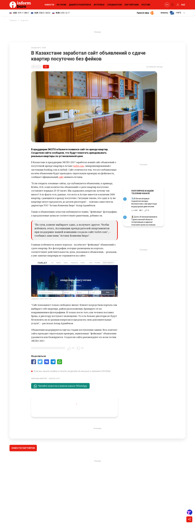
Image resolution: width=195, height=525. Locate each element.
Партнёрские (132, 5)
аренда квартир (39, 378)
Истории (61, 5)
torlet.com (78, 165)
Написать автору (154, 67)
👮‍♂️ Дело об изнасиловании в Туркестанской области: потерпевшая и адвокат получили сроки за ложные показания (144, 222)
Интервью (99, 5)
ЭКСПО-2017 (55, 378)
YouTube (145, 5)
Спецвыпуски (114, 5)
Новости (49, 5)
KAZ (183, 5)
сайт (61, 177)
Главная (13, 20)
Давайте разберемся (80, 5)
